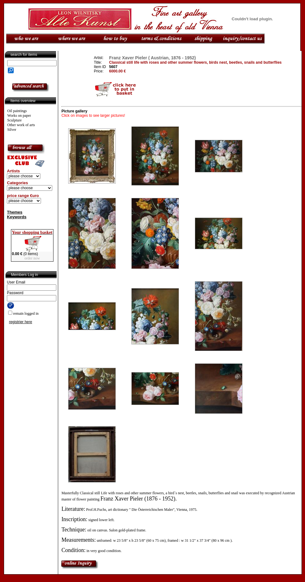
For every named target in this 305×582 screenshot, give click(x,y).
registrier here (20, 322)
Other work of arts (21, 125)
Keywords (16, 217)
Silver (11, 129)
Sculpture (14, 120)
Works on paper (19, 115)
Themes (14, 212)
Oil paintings (17, 111)
